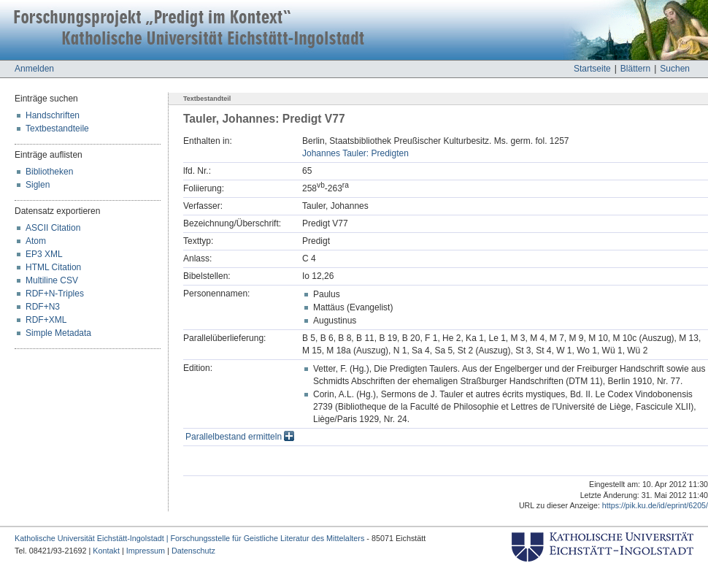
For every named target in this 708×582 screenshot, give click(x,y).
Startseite (592, 69)
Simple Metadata (58, 333)
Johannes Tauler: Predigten (355, 153)
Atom (36, 241)
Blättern (635, 69)
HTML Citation (53, 267)
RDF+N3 (43, 307)
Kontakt (106, 550)
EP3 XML (44, 254)
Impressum (145, 550)
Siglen (38, 185)
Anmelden (34, 69)
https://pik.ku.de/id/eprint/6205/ (655, 505)
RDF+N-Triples (55, 293)
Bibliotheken (49, 171)
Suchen (675, 69)
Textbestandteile (57, 128)
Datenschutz (193, 550)
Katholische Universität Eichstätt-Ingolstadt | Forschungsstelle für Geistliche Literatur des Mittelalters (189, 538)
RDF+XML (46, 320)
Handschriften (53, 115)
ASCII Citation (53, 228)
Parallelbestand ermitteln (239, 437)
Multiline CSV (52, 280)
